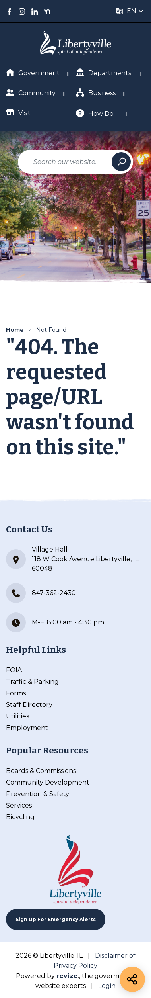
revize (67, 976)
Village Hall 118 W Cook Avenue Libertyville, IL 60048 (72, 559)
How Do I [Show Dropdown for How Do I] (96, 113)
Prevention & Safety (37, 794)
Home (15, 329)
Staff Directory (29, 704)
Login (107, 986)
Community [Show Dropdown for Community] (31, 92)
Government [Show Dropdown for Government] (33, 73)
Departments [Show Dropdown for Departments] (103, 72)
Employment (27, 728)
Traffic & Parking (32, 681)
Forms (16, 693)
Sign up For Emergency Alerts (55, 919)
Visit (18, 112)
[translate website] (130, 11)
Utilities (17, 716)
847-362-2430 (41, 593)
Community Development (47, 782)
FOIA (14, 670)
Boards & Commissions (41, 771)
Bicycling (20, 817)
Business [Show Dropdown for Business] (96, 92)
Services (19, 805)
